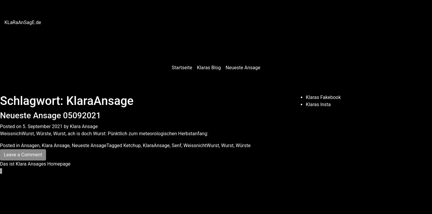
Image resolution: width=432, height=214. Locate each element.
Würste (243, 145)
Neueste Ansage (243, 67)
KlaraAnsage (156, 145)
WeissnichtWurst (201, 145)
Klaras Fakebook (323, 97)
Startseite (182, 67)
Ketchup (132, 145)
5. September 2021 (43, 126)
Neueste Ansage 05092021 (50, 115)
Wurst (227, 145)
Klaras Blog (209, 67)
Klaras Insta (318, 104)
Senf (176, 145)
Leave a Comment (23, 155)
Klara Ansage (84, 126)
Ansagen (30, 145)
